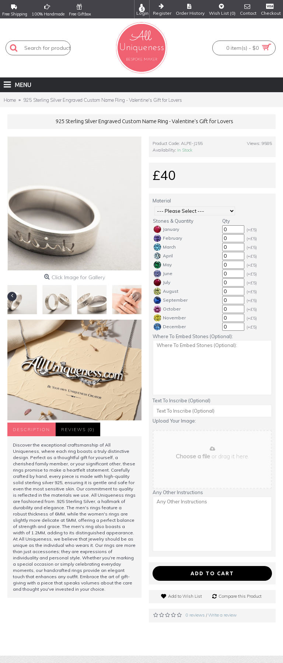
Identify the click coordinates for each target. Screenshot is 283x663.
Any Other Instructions (178, 492)
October (167, 309)
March (165, 247)
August (166, 291)
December (170, 326)
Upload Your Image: (174, 421)
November (170, 318)
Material (162, 201)
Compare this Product (240, 596)
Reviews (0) (78, 429)
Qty (226, 221)
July (162, 282)
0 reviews (195, 615)
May (163, 264)
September (171, 300)
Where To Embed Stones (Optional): (193, 336)
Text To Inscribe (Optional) (181, 400)
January (166, 229)
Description (31, 429)
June (163, 273)
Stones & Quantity (173, 221)
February (168, 238)
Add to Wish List (185, 596)
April (163, 256)
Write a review (222, 615)
